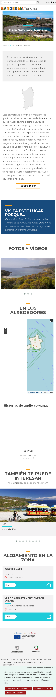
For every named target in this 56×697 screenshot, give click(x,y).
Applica (38, 3)
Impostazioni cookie (33, 662)
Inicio (5, 46)
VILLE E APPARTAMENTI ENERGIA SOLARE (24, 599)
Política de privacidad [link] (15, 693)
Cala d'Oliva (9, 529)
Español (50, 2)
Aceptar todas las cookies (18, 689)
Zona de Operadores (32, 660)
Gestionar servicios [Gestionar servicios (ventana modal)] (43, 689)
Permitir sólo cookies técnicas (41, 667)
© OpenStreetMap (35, 392)
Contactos (8, 665)
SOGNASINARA (14, 569)
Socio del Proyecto (11, 660)
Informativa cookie (12, 662)
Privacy (47, 660)
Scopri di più (28, 186)
